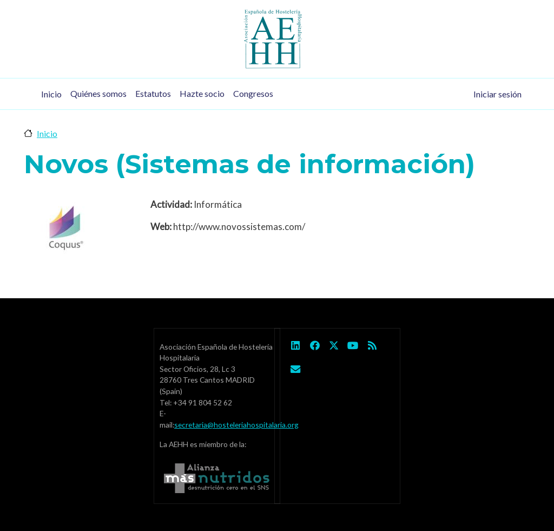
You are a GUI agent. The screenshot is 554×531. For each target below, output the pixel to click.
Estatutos (153, 93)
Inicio (51, 94)
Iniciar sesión (497, 94)
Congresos (253, 93)
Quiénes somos (98, 93)
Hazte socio (202, 93)
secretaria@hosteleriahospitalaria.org (236, 424)
